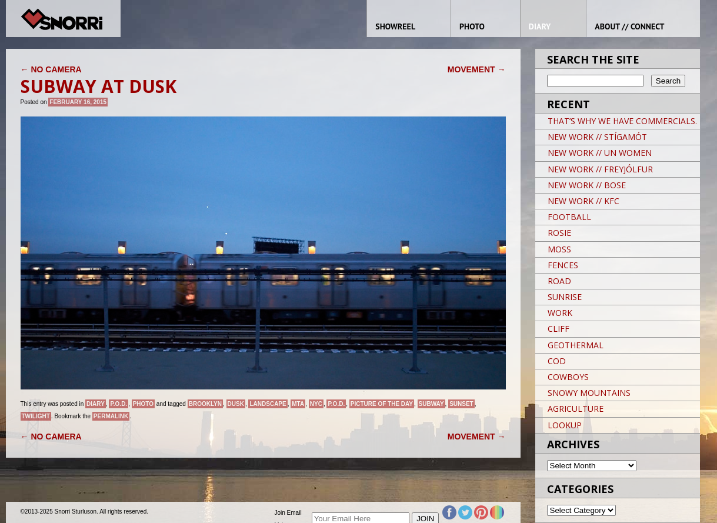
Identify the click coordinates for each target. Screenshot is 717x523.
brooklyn (205, 404)
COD (557, 361)
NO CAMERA (51, 69)
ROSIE (559, 232)
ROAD (559, 281)
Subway (431, 404)
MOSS (559, 249)
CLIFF (558, 328)
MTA (298, 404)
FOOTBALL (569, 216)
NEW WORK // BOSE (587, 185)
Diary (95, 404)
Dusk (236, 404)
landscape (267, 404)
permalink (111, 416)
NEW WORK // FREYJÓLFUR (600, 169)
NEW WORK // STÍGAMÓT (597, 136)
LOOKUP (565, 425)
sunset (461, 404)
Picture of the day (382, 404)
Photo (143, 404)
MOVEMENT (477, 69)
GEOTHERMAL (575, 345)
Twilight (36, 416)
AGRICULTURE (575, 408)
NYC (316, 404)
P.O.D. (118, 404)
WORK (560, 312)
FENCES (563, 265)
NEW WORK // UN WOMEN (600, 152)
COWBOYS (568, 376)
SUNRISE (565, 296)
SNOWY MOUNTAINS (589, 392)
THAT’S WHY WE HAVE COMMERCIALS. (622, 120)
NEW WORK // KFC (583, 200)
